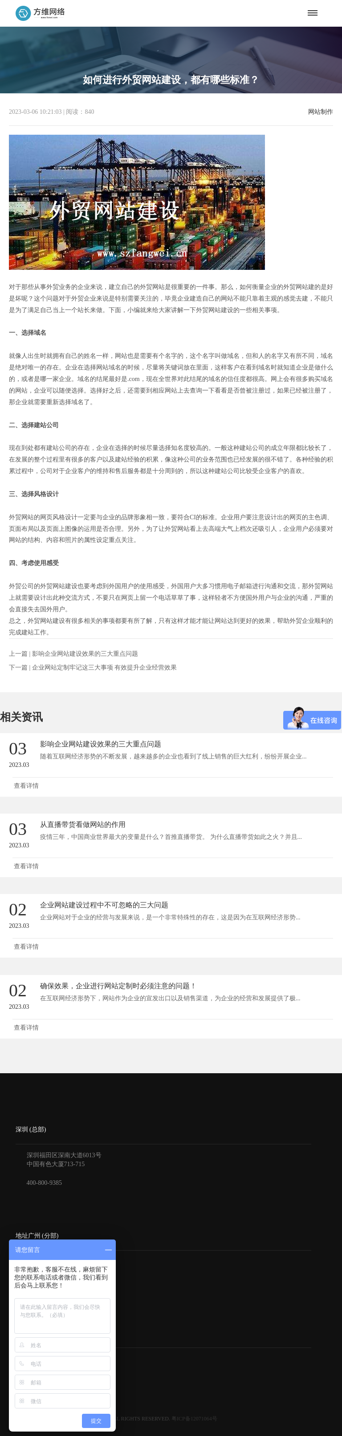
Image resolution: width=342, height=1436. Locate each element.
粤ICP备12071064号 (194, 1419)
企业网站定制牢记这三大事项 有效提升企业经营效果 (104, 667)
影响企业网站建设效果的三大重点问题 (85, 653)
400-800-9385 (44, 1182)
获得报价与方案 (37, 1360)
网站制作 (320, 112)
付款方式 (28, 1373)
